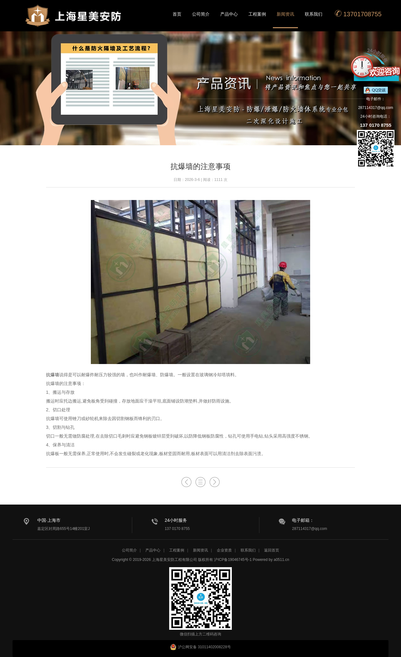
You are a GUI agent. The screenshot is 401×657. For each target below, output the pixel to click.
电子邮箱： (303, 520)
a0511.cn (281, 559)
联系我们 (313, 14)
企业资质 (224, 550)
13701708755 (358, 14)
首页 (177, 14)
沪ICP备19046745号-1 (233, 559)
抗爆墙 (52, 374)
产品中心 (229, 14)
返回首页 (271, 550)
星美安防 (73, 19)
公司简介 (201, 14)
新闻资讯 (285, 14)
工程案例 (257, 14)
